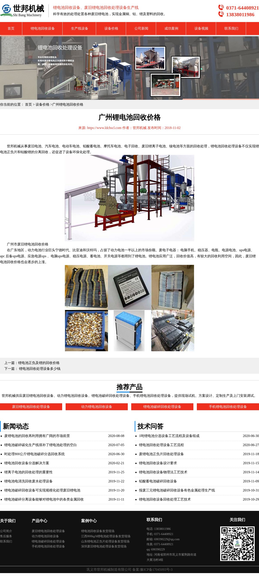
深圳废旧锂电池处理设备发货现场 (103, 546)
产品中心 (39, 521)
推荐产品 (129, 387)
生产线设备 (79, 28)
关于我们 (8, 521)
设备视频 (201, 28)
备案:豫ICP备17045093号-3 (152, 569)
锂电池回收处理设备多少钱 (39, 368)
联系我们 (231, 28)
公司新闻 (141, 28)
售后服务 (6, 536)
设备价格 (111, 28)
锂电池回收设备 (43, 28)
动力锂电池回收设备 (45, 536)
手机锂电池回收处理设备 (48, 546)
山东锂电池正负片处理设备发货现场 (105, 541)
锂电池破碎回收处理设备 (48, 541)
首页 (11, 28)
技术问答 (150, 426)
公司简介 (6, 531)
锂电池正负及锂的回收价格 (39, 363)
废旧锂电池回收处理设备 (48, 531)
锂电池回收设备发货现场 (97, 531)
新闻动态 (16, 426)
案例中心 (89, 521)
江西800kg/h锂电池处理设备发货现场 (105, 536)
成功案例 (171, 28)
